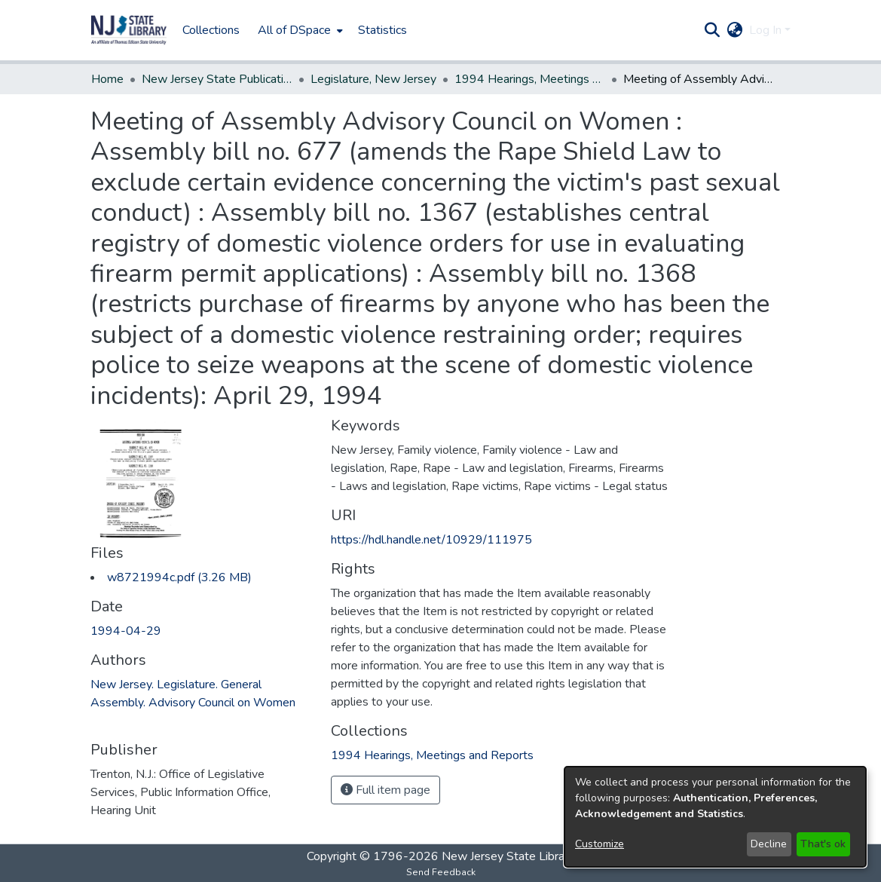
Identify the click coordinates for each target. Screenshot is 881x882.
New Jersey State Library (508, 856)
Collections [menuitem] (211, 30)
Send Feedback (441, 872)
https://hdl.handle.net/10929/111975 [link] (431, 539)
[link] (179, 577)
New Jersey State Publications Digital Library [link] (217, 79)
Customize (599, 844)
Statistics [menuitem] (382, 30)
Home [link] (107, 79)
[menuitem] (299, 30)
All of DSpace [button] (294, 30)
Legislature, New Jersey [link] (373, 79)
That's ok (823, 844)
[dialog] (715, 817)
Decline (769, 844)
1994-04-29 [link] (125, 631)
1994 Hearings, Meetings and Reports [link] (529, 79)
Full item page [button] (385, 790)
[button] (128, 30)
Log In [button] (767, 30)
